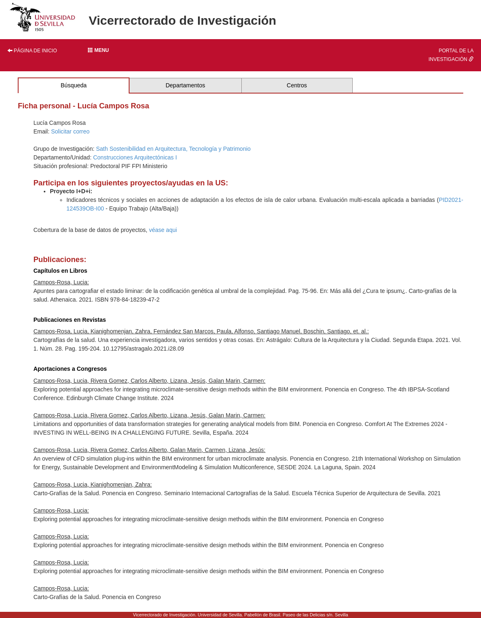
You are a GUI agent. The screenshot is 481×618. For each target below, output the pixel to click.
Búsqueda (74, 85)
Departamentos (185, 85)
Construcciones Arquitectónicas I (135, 157)
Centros (297, 85)
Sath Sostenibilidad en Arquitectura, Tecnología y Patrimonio (173, 148)
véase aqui (163, 230)
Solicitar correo (70, 131)
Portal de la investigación (451, 55)
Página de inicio (32, 51)
